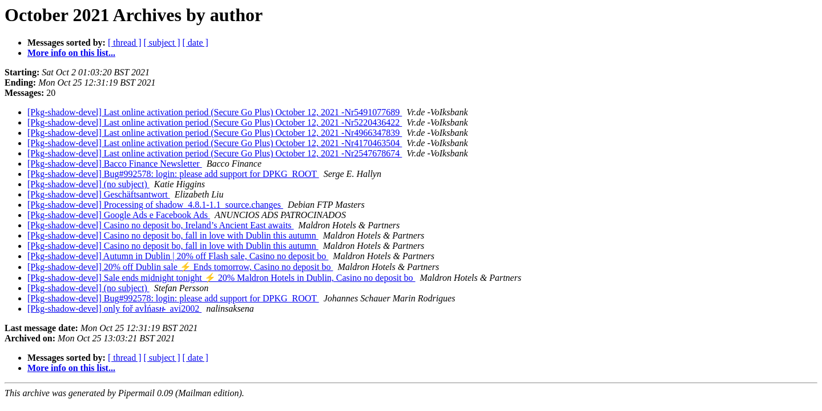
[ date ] (195, 42)
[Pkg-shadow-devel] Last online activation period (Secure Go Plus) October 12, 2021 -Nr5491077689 (214, 112)
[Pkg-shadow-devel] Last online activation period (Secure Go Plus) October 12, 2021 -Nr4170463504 (214, 143)
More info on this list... (71, 53)
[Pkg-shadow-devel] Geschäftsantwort (98, 194)
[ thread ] (125, 42)
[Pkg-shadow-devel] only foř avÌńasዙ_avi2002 (114, 308)
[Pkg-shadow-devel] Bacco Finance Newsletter (114, 163)
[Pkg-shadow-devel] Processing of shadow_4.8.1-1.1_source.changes (155, 204)
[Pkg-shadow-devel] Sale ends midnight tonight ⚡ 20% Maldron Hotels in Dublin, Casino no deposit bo (221, 278)
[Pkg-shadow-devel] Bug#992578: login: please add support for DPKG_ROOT (173, 174)
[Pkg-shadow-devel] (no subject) (88, 184)
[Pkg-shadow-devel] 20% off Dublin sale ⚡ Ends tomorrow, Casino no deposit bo (180, 267)
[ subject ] (162, 42)
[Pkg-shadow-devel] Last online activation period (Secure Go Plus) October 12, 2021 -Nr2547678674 (214, 153)
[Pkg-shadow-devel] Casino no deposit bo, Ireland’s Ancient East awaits (160, 225)
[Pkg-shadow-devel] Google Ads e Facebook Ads (118, 215)
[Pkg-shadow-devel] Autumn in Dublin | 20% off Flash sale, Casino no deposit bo (177, 256)
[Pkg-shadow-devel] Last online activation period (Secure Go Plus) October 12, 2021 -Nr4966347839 (214, 133)
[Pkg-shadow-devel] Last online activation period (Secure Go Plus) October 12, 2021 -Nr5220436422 (214, 122)
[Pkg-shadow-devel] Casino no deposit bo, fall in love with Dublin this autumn (173, 235)
